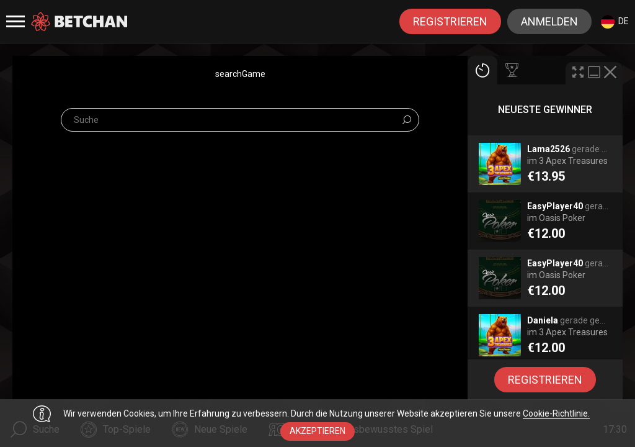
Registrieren (450, 21)
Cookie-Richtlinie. (556, 413)
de (615, 22)
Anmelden (549, 21)
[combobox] (615, 21)
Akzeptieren (317, 431)
